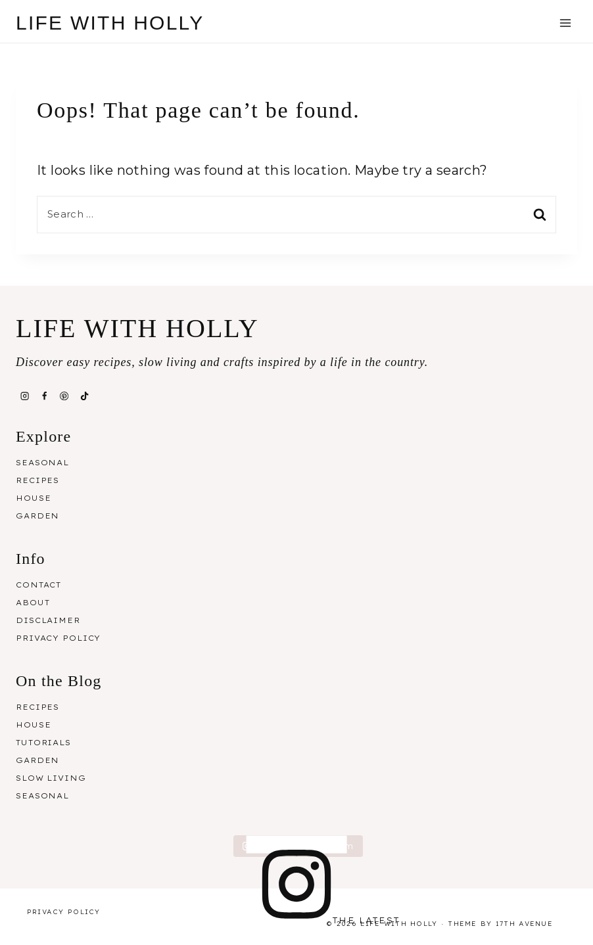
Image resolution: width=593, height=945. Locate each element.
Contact (38, 584)
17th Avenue (524, 923)
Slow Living (51, 778)
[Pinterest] (64, 396)
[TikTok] (84, 396)
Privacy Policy (58, 638)
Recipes (37, 480)
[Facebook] (44, 396)
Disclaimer (48, 620)
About (32, 602)
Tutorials (43, 742)
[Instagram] (24, 396)
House (33, 498)
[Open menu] (565, 22)
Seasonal (42, 462)
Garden (37, 515)
